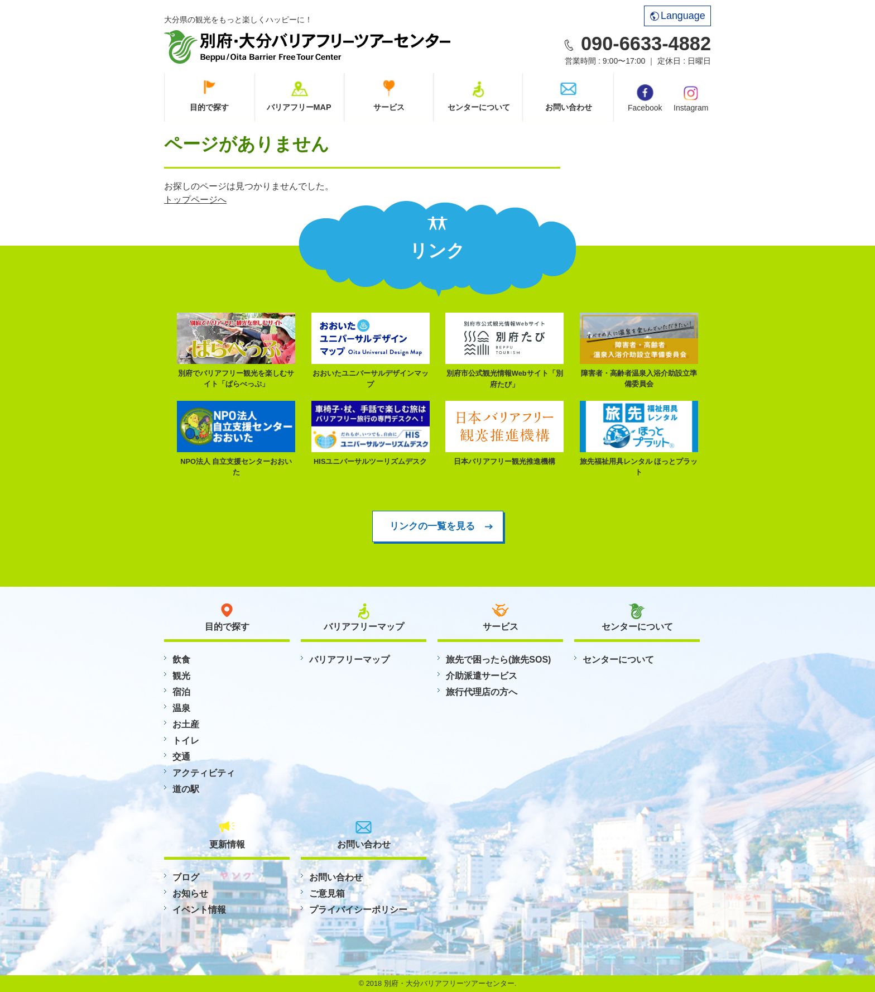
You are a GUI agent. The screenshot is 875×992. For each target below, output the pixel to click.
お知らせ (190, 893)
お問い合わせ (568, 107)
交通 (181, 756)
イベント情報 (199, 909)
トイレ (185, 740)
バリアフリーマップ (349, 659)
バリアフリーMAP (299, 107)
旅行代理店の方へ (481, 692)
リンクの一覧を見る (432, 525)
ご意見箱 (327, 893)
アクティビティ (203, 773)
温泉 (181, 708)
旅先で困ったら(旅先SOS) (498, 659)
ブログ (185, 877)
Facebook (645, 98)
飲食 (181, 659)
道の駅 (185, 789)
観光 (181, 675)
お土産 (185, 724)
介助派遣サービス (481, 675)
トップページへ (195, 199)
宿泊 (181, 692)
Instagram (691, 97)
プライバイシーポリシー (358, 909)
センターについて (479, 107)
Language (677, 15)
